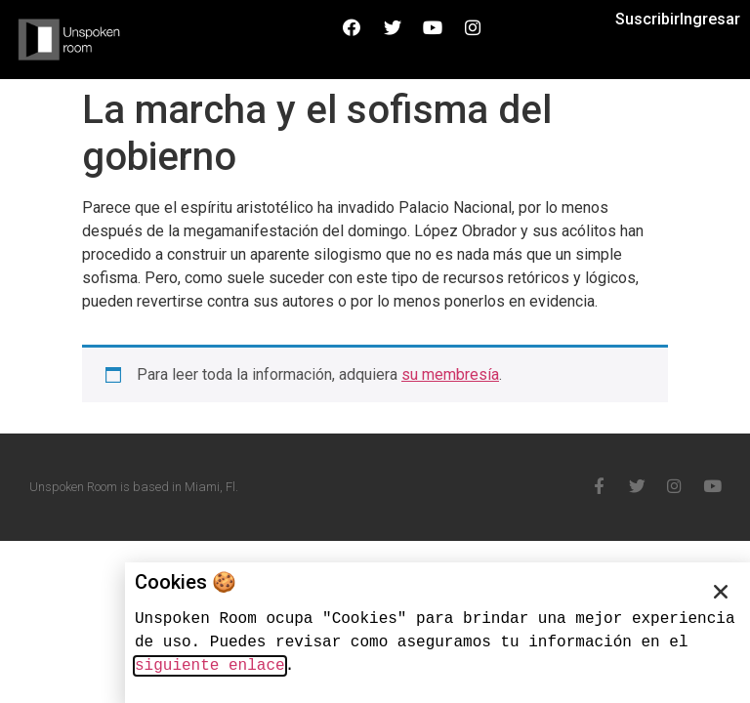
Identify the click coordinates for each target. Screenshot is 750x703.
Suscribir (647, 19)
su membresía (450, 374)
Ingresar (710, 19)
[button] (720, 591)
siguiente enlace (210, 666)
